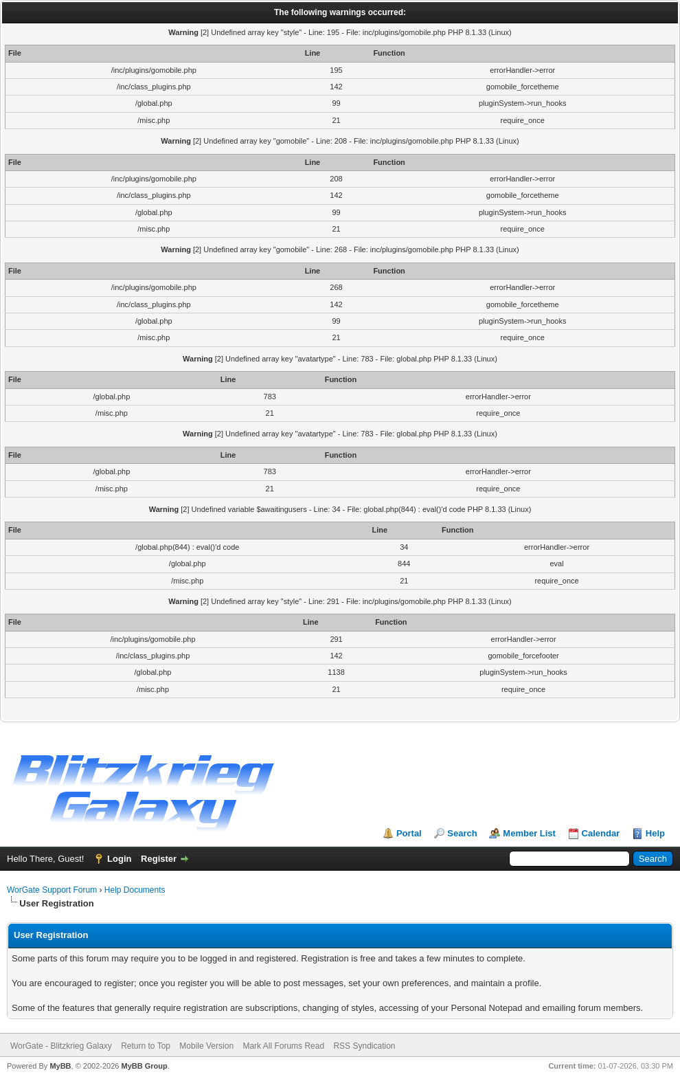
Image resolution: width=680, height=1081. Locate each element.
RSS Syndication (364, 1046)
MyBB (60, 1066)
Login (119, 859)
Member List (529, 833)
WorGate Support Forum (52, 890)
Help (655, 833)
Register (159, 859)
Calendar (601, 833)
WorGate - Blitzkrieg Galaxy (61, 1046)
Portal (409, 833)
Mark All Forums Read (283, 1046)
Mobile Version (206, 1046)
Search (462, 833)
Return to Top (145, 1046)
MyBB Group (144, 1066)
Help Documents (135, 890)
